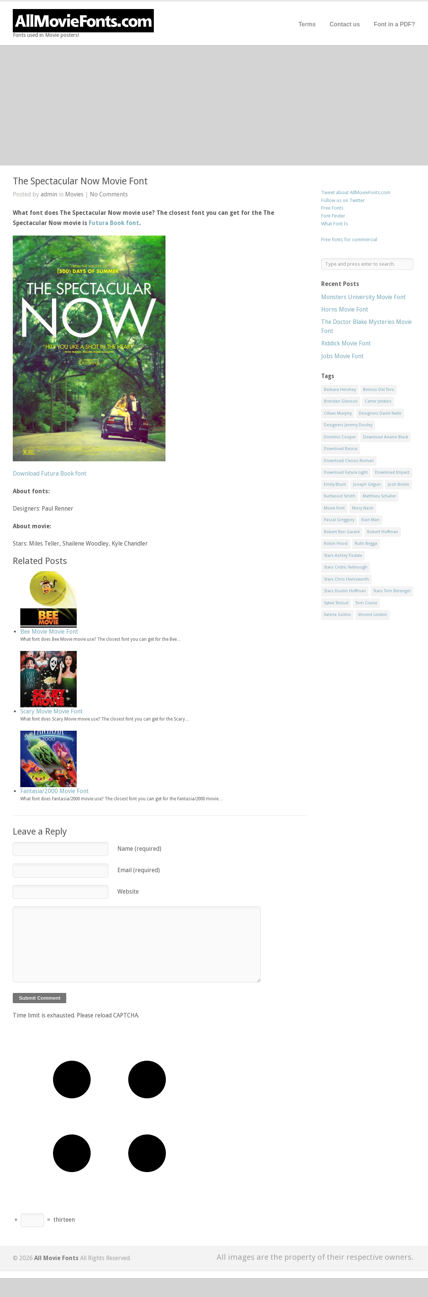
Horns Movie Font (344, 309)
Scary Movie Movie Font (51, 711)
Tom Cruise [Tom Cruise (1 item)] (366, 603)
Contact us (344, 24)
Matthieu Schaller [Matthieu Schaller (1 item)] (379, 496)
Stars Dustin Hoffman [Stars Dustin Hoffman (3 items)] (345, 590)
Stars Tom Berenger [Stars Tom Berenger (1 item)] (392, 590)
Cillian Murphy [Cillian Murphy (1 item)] (338, 413)
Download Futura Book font (50, 473)
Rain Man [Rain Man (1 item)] (370, 519)
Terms (307, 24)
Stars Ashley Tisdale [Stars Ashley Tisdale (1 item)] (343, 555)
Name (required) (139, 848)
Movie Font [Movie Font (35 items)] (334, 508)
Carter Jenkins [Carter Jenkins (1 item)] (378, 401)
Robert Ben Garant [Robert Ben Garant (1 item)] (342, 531)
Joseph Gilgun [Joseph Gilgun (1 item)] (367, 484)
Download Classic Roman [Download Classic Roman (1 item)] (349, 460)
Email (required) (138, 870)
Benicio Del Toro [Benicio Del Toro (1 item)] (378, 389)
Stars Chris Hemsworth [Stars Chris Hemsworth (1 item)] (346, 579)
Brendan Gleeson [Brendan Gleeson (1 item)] (341, 401)
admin (49, 194)
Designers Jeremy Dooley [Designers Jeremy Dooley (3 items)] (348, 425)
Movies (74, 194)
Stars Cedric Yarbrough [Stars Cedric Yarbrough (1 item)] (345, 567)
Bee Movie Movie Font (49, 631)
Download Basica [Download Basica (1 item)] (340, 448)
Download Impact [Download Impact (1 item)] (392, 472)
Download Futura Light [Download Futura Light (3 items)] (346, 472)
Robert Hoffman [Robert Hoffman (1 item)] (382, 531)
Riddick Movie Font (346, 343)
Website (128, 891)
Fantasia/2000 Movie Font (54, 791)
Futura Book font (114, 223)
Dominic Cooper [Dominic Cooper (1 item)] (340, 437)
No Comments (109, 194)
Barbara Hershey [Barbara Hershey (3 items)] (340, 389)
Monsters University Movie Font (363, 297)
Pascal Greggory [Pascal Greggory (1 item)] (339, 519)
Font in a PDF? (394, 24)
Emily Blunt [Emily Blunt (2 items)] (335, 484)
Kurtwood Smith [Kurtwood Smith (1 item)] (339, 496)
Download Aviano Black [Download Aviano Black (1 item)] (385, 437)
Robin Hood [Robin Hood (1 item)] (336, 543)
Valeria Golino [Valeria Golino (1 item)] (337, 614)
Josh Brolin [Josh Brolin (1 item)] (398, 484)
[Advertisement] (214, 105)
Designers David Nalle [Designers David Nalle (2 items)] (380, 413)
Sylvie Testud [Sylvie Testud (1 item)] (336, 603)
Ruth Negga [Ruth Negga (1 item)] (366, 543)
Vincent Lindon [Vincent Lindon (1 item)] (372, 614)
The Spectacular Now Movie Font (80, 181)
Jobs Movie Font (342, 356)
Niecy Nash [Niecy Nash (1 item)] (362, 508)
